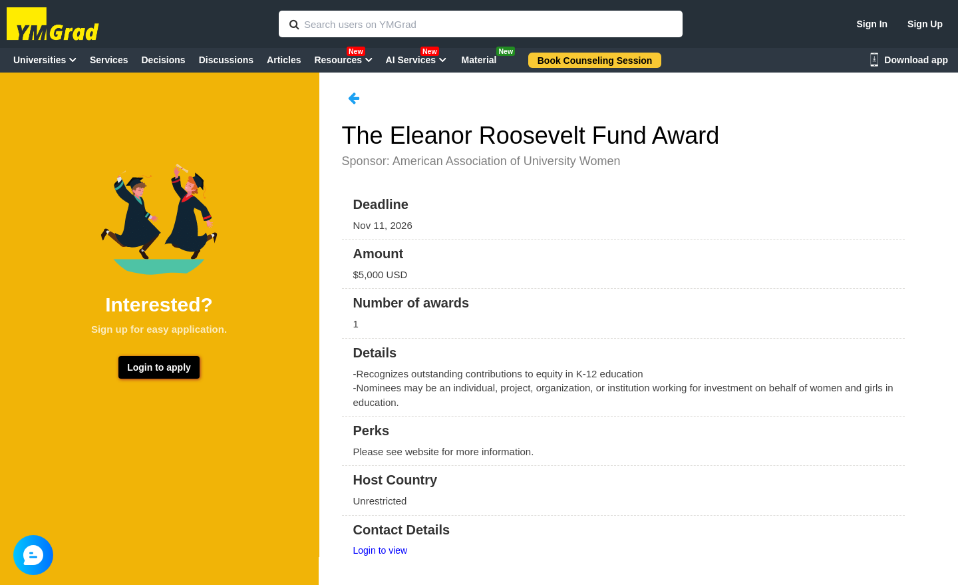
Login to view (380, 550)
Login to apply (159, 367)
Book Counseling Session (595, 60)
